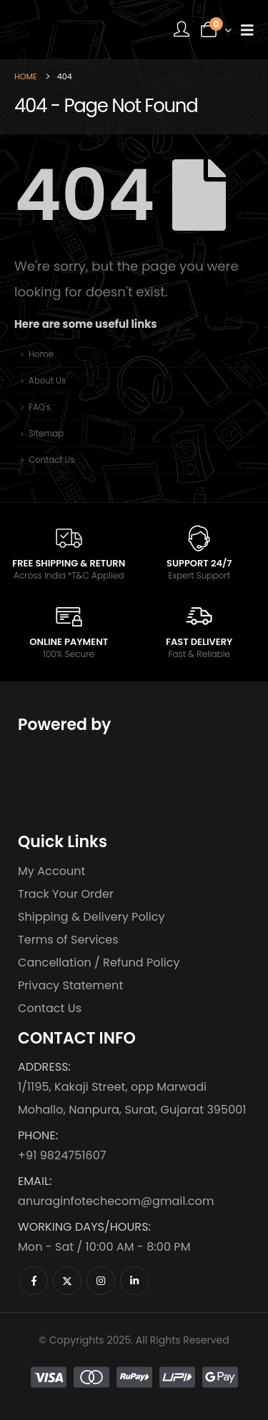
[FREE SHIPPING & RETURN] (68, 552)
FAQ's (40, 407)
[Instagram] (100, 1280)
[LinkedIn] (134, 1280)
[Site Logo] (67, 29)
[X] (67, 1280)
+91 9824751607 (62, 1155)
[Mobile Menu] (247, 30)
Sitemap (46, 433)
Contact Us (52, 460)
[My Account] (181, 30)
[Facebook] (33, 1280)
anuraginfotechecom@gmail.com (116, 1201)
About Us (47, 380)
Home (41, 354)
